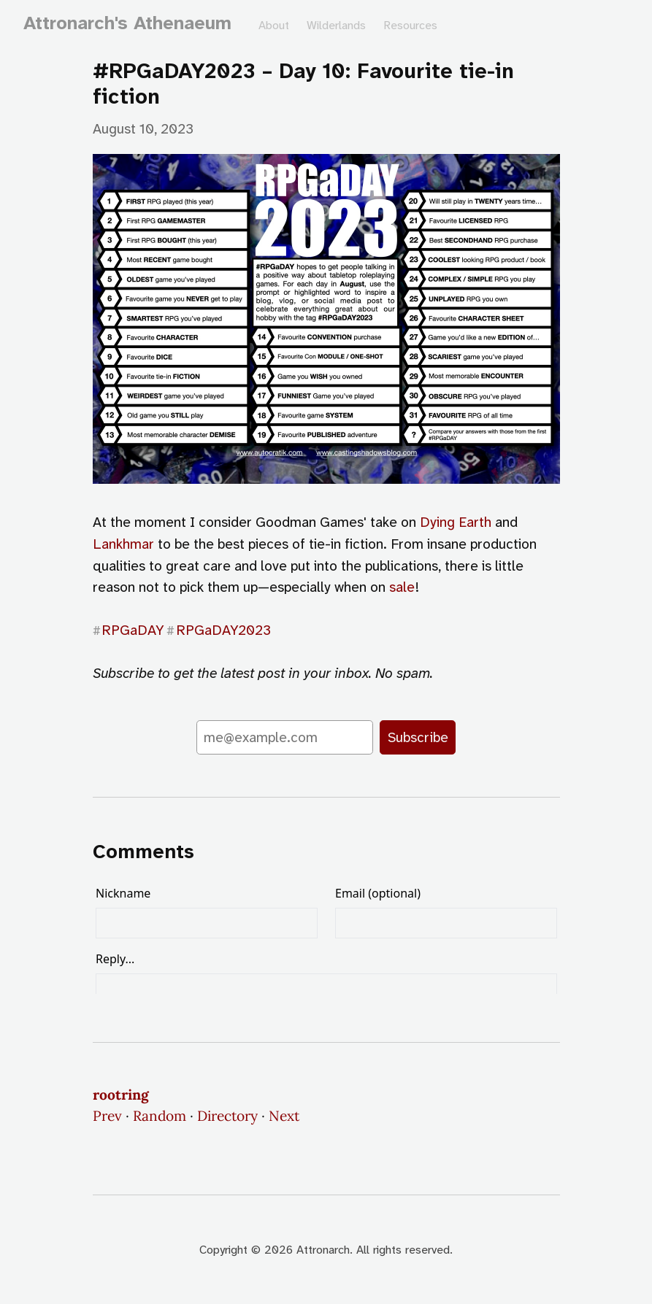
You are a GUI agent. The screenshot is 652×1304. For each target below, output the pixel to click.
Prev (107, 1115)
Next (284, 1115)
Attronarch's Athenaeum (127, 23)
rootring (121, 1094)
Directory (227, 1115)
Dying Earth (455, 522)
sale (402, 587)
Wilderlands (336, 25)
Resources (410, 25)
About (273, 25)
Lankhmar (123, 544)
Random (159, 1115)
